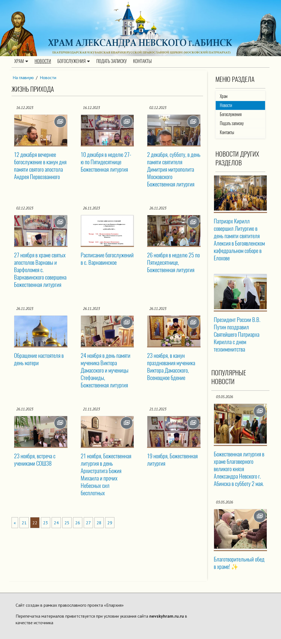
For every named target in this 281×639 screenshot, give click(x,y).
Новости (43, 61)
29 (109, 522)
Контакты (142, 61)
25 (66, 522)
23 (45, 522)
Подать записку (111, 61)
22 (34, 522)
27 (88, 522)
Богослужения (73, 61)
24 (56, 522)
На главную (23, 77)
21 (24, 522)
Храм (21, 61)
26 (77, 522)
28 (99, 522)
